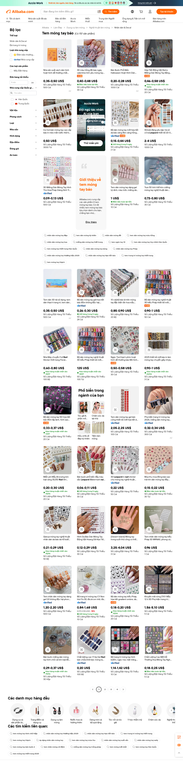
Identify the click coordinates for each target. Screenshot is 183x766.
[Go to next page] (123, 689)
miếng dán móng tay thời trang (88, 242)
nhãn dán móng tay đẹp (55, 235)
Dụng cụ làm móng (76, 27)
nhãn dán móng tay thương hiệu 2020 (61, 255)
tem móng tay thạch (54, 262)
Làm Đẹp (58, 27)
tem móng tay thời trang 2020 (24, 753)
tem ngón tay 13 (116, 242)
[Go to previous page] (92, 689)
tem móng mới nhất (117, 747)
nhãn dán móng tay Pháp (125, 249)
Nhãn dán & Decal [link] (122, 27)
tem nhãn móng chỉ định (53, 747)
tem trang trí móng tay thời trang (137, 255)
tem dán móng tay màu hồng (141, 235)
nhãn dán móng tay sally (146, 740)
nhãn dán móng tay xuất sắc (114, 740)
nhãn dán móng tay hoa (55, 242)
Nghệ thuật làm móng (99, 27)
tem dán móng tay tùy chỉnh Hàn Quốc (149, 242)
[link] (179, 737)
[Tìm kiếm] (110, 11)
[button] (99, 11)
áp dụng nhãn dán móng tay (49, 740)
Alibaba (45, 27)
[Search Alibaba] (69, 11)
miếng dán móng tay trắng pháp (85, 747)
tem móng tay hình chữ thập (23, 733)
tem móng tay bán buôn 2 (22, 747)
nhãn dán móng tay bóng (95, 249)
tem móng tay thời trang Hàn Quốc (60, 249)
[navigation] (23, 358)
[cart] (141, 12)
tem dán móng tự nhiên (84, 235)
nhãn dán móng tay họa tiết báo (100, 255)
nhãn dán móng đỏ (111, 235)
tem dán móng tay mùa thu (82, 740)
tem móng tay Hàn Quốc (145, 747)
